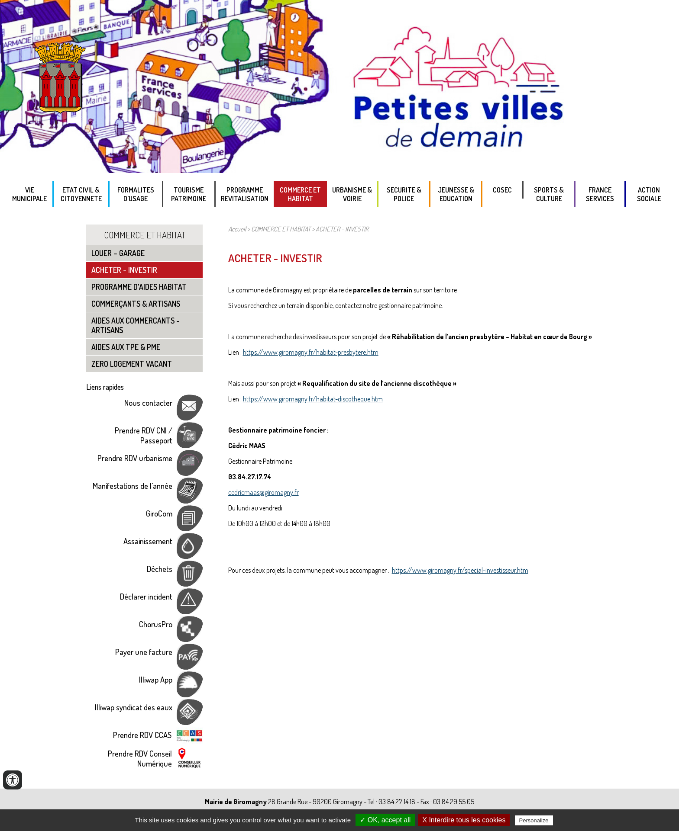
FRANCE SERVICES (600, 194)
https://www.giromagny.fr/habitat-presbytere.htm (310, 352)
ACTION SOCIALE (649, 194)
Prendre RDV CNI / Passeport (143, 435)
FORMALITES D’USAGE (135, 194)
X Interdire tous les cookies (463, 820)
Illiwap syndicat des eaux (133, 707)
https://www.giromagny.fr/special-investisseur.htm (460, 570)
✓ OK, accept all (385, 820)
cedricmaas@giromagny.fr (263, 492)
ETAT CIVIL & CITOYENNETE (81, 194)
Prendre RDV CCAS (142, 735)
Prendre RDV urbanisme (134, 458)
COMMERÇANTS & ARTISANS (135, 303)
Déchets (159, 569)
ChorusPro (155, 624)
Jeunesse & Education (456, 194)
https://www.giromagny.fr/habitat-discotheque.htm (313, 399)
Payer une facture (143, 652)
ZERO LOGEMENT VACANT (131, 364)
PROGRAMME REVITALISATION (244, 194)
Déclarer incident (146, 596)
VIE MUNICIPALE (29, 194)
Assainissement (147, 541)
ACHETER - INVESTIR (124, 270)
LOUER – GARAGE (118, 253)
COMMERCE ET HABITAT (300, 194)
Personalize (534, 820)
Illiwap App (155, 679)
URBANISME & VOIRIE (352, 194)
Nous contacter (148, 402)
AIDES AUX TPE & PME (125, 347)
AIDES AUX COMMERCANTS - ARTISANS (135, 325)
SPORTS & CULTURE (549, 194)
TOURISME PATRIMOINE (188, 194)
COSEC (502, 190)
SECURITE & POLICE (404, 194)
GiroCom (159, 513)
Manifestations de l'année (132, 486)
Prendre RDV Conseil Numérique (140, 758)
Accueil (237, 229)
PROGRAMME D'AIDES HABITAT (139, 287)
